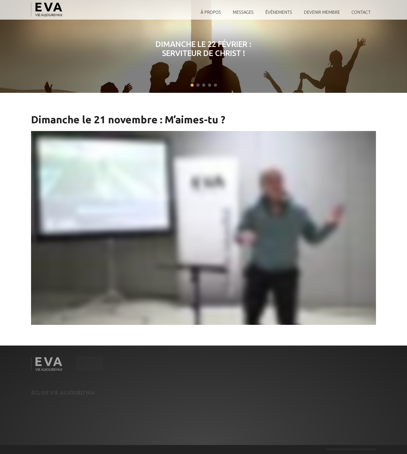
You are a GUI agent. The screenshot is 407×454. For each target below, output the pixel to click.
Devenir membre (322, 12)
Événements (278, 12)
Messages (243, 12)
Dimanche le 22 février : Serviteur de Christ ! (198, 48)
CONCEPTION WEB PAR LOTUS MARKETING (351, 449)
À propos (211, 12)
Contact (361, 12)
